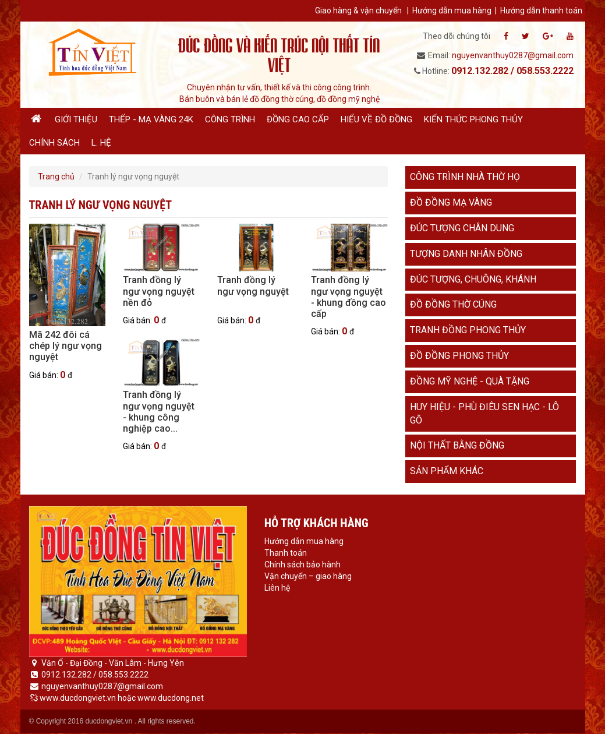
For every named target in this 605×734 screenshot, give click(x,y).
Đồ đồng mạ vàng (451, 202)
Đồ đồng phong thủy (459, 355)
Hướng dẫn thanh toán (541, 10)
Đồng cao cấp (298, 119)
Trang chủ (56, 176)
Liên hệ (277, 587)
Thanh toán (285, 552)
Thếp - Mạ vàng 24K (151, 119)
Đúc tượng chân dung (462, 228)
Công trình (230, 119)
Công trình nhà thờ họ (465, 176)
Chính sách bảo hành (302, 564)
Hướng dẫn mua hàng (451, 10)
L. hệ (101, 142)
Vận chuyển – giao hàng (308, 576)
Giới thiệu (76, 119)
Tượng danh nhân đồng (466, 253)
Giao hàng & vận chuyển (358, 10)
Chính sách (54, 142)
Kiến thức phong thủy (473, 119)
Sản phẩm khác (446, 471)
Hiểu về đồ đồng (376, 119)
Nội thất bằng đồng (457, 445)
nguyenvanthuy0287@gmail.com (513, 55)
